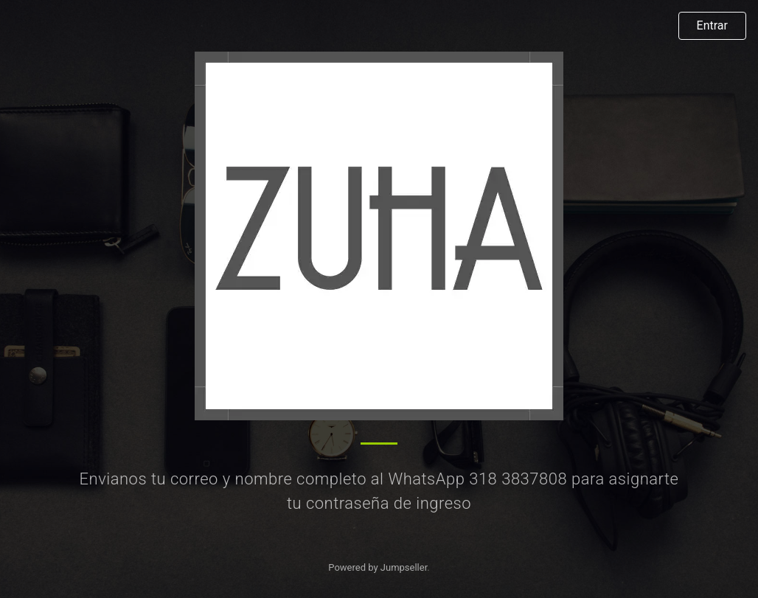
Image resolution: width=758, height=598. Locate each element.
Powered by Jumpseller (377, 567)
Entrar (712, 25)
